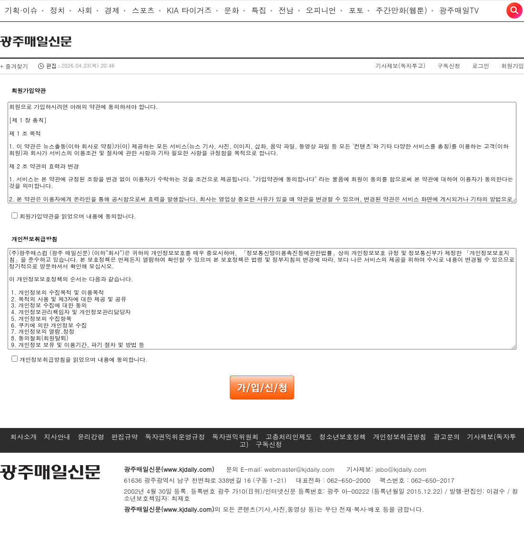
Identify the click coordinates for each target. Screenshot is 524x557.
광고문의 (446, 436)
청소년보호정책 (342, 436)
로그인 (480, 65)
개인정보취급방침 (399, 436)
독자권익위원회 (235, 436)
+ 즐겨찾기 (14, 66)
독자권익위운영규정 (175, 436)
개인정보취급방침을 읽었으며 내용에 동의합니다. (84, 359)
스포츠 (143, 10)
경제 (112, 10)
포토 (355, 10)
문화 (231, 10)
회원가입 (512, 65)
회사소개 (23, 436)
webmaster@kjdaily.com (299, 469)
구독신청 (448, 65)
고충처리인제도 (289, 436)
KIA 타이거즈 (189, 10)
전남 (286, 10)
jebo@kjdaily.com (401, 469)
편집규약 (124, 436)
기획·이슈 (21, 10)
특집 (258, 10)
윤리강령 (91, 436)
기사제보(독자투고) (400, 65)
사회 (84, 10)
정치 (57, 10)
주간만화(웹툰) (401, 10)
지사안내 (57, 436)
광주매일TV (459, 10)
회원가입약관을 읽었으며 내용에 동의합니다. (78, 216)
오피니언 (321, 10)
